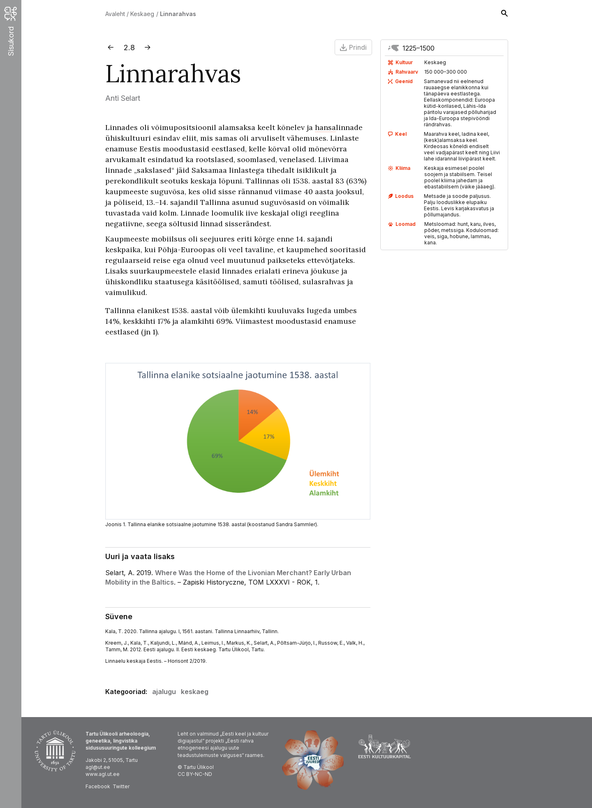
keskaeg (194, 691)
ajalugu (164, 691)
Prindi (353, 47)
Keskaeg (142, 13)
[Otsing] (504, 14)
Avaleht (115, 13)
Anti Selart (122, 98)
